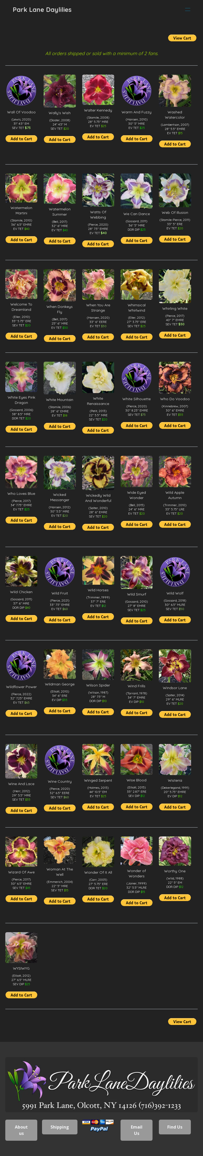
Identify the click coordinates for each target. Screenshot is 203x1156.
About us (21, 1130)
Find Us (174, 1127)
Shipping (59, 1127)
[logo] (42, 9)
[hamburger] (188, 9)
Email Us (136, 1130)
